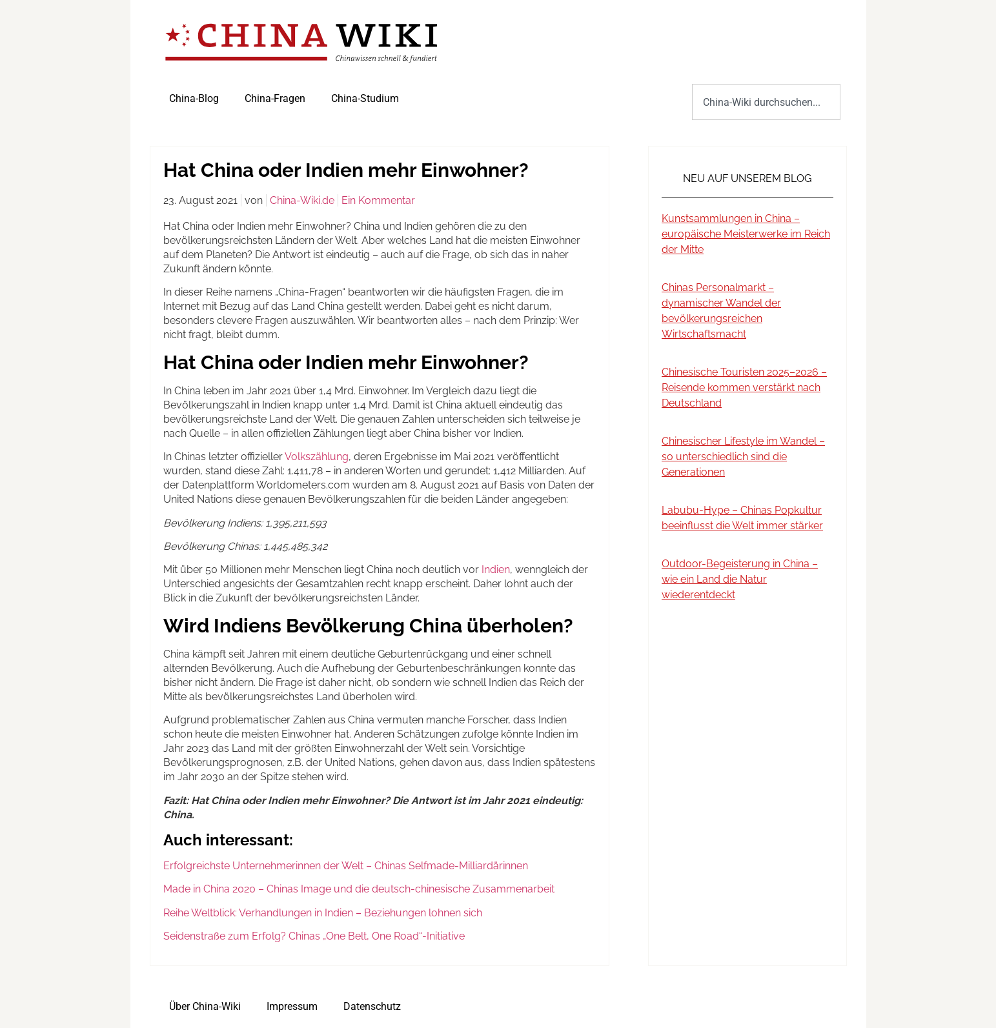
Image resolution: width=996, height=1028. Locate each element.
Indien (496, 569)
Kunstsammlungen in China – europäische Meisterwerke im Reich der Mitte (746, 234)
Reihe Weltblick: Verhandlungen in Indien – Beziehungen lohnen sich (322, 913)
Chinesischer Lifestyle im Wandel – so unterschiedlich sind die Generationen (743, 456)
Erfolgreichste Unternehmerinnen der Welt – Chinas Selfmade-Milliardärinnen (345, 866)
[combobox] (766, 102)
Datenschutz (372, 1006)
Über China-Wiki (205, 1006)
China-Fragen (275, 98)
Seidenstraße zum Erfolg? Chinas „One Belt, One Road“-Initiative (315, 936)
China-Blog (194, 98)
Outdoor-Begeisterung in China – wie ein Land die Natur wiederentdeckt (740, 579)
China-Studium (365, 98)
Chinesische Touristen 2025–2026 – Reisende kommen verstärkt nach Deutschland (744, 387)
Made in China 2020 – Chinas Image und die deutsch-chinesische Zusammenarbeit (358, 889)
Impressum (292, 1006)
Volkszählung (317, 456)
